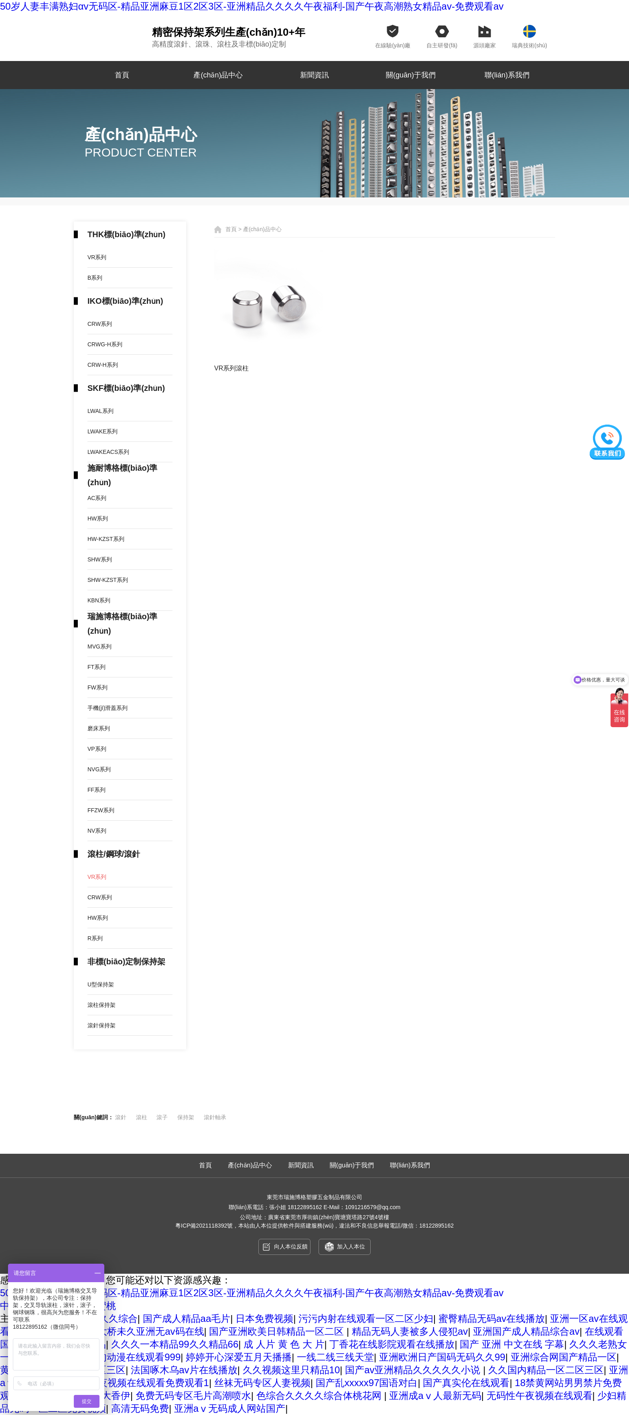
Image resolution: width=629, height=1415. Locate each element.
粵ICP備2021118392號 (204, 1225)
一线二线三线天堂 (335, 1357)
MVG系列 (99, 646)
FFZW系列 (100, 810)
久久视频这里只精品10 (291, 1369)
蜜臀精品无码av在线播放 (491, 1318)
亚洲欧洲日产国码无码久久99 (442, 1357)
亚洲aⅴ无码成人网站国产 (229, 1408)
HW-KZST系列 (105, 539)
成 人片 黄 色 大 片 (283, 1344)
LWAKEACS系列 (108, 452)
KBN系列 (98, 600)
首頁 (122, 75)
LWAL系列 (100, 411)
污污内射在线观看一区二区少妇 (365, 1318)
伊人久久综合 (109, 1318)
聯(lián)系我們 (507, 75)
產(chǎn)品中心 (218, 75)
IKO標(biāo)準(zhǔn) (125, 301)
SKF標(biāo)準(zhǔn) (126, 388)
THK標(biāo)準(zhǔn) (126, 234)
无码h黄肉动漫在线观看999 (122, 1357)
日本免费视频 (264, 1318)
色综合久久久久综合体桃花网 (320, 1395)
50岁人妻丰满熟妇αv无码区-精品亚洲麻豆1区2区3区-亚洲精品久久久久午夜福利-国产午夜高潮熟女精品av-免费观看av (251, 1292)
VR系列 (96, 257)
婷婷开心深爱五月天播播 (239, 1357)
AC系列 (96, 498)
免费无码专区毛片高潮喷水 (193, 1395)
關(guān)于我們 (411, 75)
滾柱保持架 (101, 1005)
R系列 (95, 938)
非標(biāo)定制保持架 (126, 961)
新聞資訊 (314, 75)
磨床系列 (98, 728)
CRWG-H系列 (104, 344)
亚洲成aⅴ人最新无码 (435, 1395)
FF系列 (96, 790)
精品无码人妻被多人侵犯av (410, 1331)
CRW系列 (99, 324)
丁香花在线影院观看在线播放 (392, 1344)
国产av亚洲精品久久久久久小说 (414, 1369)
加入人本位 (345, 1247)
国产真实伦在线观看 (466, 1382)
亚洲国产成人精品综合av (526, 1331)
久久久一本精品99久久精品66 (174, 1344)
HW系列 (97, 518)
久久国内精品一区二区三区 (546, 1369)
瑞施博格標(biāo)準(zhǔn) (122, 623)
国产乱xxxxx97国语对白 (367, 1382)
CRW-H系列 (102, 365)
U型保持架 (100, 984)
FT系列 (96, 667)
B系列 (94, 277)
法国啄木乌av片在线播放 (184, 1369)
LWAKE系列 (102, 431)
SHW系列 (99, 559)
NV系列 (96, 830)
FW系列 (97, 687)
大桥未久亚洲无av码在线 (150, 1331)
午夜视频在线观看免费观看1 (148, 1382)
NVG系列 (99, 769)
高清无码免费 (140, 1408)
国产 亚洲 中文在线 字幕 (512, 1344)
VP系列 (96, 749)
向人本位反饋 (285, 1247)
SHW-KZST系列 (107, 580)
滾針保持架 (101, 1025)
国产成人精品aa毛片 (187, 1318)
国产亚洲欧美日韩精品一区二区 (278, 1331)
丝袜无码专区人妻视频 (262, 1382)
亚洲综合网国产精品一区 (564, 1357)
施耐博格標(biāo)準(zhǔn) (122, 475)
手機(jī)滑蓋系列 (107, 708)
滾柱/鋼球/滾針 (113, 854)
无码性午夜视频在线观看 (539, 1395)
